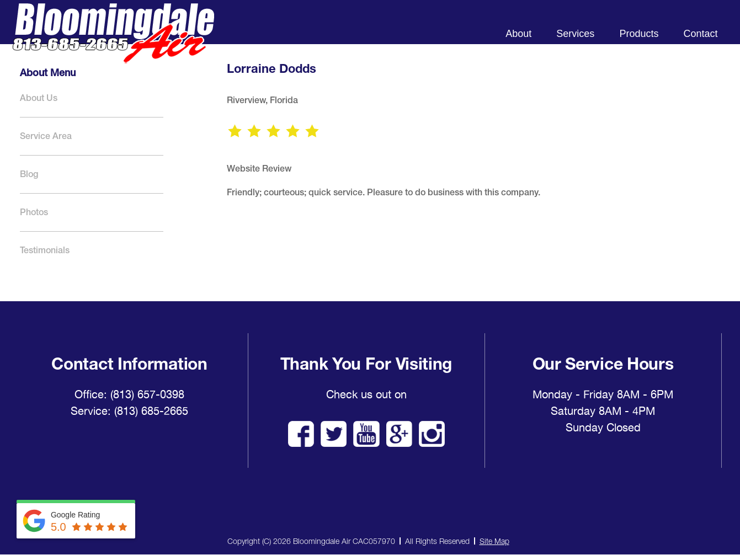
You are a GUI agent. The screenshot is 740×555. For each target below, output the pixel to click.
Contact (700, 34)
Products (638, 34)
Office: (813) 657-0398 (129, 394)
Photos (34, 212)
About (518, 34)
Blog (29, 174)
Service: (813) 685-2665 (129, 411)
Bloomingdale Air (113, 42)
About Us (38, 98)
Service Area (46, 136)
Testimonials (45, 250)
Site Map (494, 541)
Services (575, 34)
